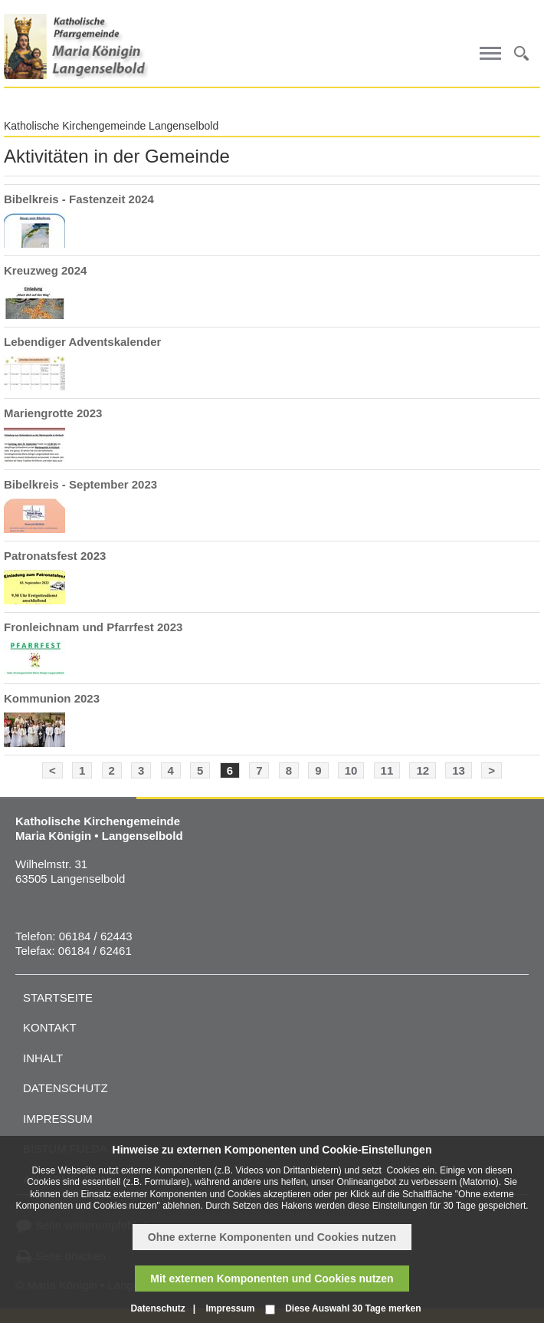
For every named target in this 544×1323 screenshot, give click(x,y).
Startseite (58, 997)
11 (387, 770)
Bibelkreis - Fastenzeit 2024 (79, 199)
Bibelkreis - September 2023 (80, 484)
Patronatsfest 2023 (55, 555)
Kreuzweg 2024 (45, 270)
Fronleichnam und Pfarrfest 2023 (93, 627)
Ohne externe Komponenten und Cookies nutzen (272, 1237)
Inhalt (43, 1058)
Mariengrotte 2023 (53, 413)
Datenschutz (65, 1087)
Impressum (58, 1118)
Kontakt (50, 1027)
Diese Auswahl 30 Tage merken (353, 1308)
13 (458, 770)
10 (351, 770)
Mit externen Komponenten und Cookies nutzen (271, 1278)
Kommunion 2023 (52, 698)
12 (422, 770)
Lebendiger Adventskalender (82, 341)
